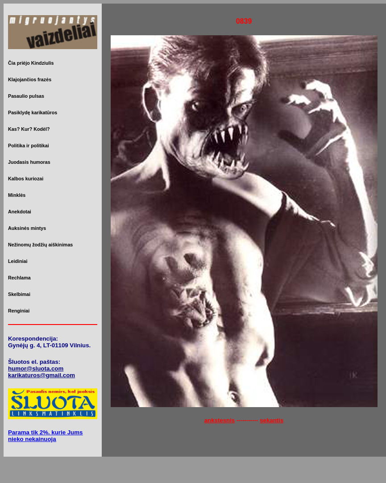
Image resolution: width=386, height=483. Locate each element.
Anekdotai (19, 211)
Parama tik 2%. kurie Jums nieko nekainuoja (45, 435)
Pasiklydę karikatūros (32, 112)
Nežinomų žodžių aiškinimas (40, 244)
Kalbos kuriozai (25, 178)
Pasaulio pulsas (26, 96)
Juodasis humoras (29, 162)
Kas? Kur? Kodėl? (29, 129)
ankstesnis (219, 420)
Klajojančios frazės (29, 79)
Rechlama (19, 277)
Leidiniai (17, 261)
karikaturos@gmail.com (41, 375)
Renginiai (18, 310)
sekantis (271, 420)
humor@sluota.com (35, 368)
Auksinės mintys (27, 228)
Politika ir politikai (28, 145)
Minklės (16, 195)
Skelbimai (19, 294)
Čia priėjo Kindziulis (31, 63)
